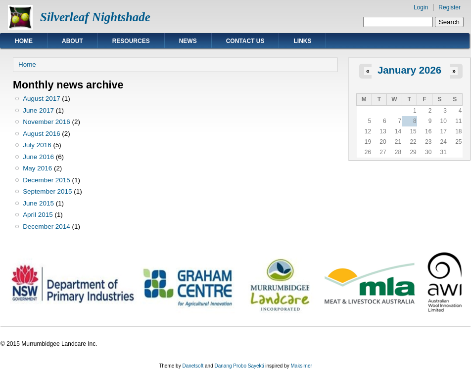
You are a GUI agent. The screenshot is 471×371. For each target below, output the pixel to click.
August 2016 (41, 133)
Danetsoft (192, 366)
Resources (131, 41)
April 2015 (38, 214)
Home (24, 41)
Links (302, 41)
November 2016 (46, 121)
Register (449, 7)
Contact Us (245, 41)
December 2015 (46, 180)
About (72, 41)
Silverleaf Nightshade (95, 17)
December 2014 (46, 226)
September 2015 (47, 191)
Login (421, 7)
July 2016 (37, 145)
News (188, 41)
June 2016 (38, 157)
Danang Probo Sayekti (239, 366)
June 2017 (38, 110)
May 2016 (37, 168)
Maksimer (301, 366)
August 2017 (41, 98)
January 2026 (409, 70)
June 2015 (38, 203)
